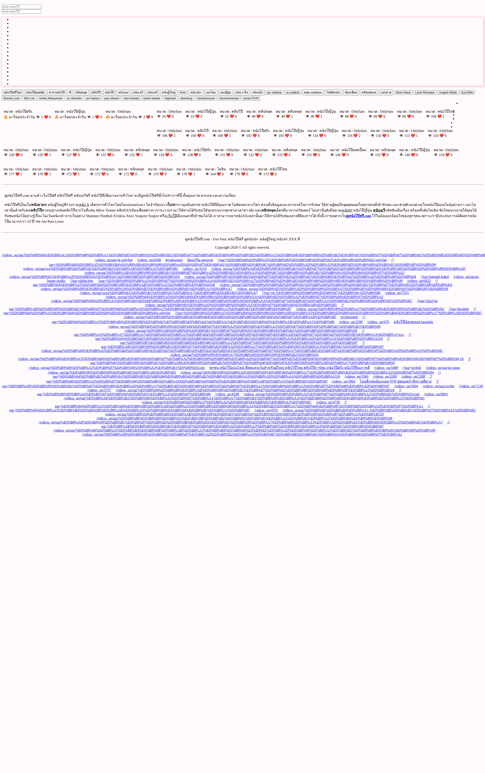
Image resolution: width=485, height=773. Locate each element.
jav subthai (274, 92)
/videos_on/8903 (436, 394)
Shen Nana (403, 92)
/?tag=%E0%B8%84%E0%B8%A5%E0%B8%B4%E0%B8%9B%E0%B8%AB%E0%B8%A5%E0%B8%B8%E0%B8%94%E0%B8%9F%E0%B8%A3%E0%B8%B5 (219, 408)
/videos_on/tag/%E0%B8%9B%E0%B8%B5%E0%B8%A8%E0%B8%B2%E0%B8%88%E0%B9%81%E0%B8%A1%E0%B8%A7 (136, 289)
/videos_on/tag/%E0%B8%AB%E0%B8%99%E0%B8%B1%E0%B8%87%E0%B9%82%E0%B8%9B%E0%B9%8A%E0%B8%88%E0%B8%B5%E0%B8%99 (240, 330)
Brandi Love (11, 98)
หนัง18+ (196, 92)
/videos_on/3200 (385, 376)
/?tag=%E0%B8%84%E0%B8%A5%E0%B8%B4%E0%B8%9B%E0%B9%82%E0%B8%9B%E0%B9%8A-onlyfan (302, 260)
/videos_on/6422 (419, 281)
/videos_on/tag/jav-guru (443, 368)
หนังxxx (123, 92)
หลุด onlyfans (313, 92)
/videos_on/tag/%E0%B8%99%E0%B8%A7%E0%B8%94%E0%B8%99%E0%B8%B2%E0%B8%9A (370, 309)
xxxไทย (211, 92)
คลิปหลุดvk (369, 92)
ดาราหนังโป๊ (57, 92)
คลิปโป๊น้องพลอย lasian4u (413, 322)
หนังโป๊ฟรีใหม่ (13, 92)
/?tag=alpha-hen (81, 281)
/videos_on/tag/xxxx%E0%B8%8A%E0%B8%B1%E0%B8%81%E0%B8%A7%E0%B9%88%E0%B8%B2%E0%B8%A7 (169, 293)
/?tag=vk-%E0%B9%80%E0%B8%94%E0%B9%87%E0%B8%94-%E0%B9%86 (321, 293)
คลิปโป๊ (96, 92)
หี (70, 92)
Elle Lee (29, 98)
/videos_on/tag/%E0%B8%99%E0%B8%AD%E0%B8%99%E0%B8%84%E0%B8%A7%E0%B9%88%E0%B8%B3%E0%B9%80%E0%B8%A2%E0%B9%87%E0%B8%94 (307, 372)
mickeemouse (206, 98)
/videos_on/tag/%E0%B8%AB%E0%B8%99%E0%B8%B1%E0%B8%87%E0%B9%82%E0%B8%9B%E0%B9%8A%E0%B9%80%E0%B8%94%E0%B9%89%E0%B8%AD (338, 269)
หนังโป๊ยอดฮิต (35, 92)
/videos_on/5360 (356, 376)
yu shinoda (74, 98)
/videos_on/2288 (413, 376)
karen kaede (151, 98)
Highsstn (170, 98)
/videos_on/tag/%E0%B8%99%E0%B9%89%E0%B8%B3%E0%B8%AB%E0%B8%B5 (112, 372)
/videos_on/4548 (149, 260)
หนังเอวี (138, 92)
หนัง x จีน (241, 92)
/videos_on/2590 (351, 322)
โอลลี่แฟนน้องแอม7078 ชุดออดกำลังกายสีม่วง (396, 381)
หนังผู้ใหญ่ (168, 92)
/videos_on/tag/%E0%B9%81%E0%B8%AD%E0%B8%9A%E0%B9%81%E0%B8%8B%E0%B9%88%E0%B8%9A (94, 277)
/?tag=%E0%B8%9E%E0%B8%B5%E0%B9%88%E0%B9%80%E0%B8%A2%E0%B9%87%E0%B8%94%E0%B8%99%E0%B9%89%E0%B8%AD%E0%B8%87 (255, 341)
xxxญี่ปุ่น (225, 92)
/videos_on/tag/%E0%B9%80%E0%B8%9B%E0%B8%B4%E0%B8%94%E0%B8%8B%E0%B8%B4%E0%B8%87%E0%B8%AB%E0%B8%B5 (230, 317)
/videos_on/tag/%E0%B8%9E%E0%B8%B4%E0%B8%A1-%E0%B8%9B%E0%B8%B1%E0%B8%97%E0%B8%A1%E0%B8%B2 (379, 410)
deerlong (186, 98)
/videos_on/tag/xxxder (439, 386)
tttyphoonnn (174, 260)
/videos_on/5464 (406, 386)
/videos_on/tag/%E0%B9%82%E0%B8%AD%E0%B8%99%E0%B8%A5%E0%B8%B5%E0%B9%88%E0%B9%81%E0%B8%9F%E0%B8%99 (342, 289)
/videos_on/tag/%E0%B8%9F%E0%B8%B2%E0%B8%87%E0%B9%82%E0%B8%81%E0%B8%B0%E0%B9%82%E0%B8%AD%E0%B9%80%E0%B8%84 (300, 277)
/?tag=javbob (411, 368)
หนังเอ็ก (257, 92)
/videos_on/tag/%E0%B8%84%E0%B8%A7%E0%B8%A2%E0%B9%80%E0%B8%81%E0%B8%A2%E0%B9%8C (227, 402)
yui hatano (93, 98)
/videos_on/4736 (328, 402)
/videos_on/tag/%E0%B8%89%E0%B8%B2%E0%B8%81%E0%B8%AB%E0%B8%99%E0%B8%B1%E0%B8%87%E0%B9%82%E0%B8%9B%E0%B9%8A (335, 285)
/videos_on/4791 (266, 410)
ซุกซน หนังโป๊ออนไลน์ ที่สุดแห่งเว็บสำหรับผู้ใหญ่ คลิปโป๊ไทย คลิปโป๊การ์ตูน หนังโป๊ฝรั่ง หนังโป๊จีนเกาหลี (289, 368)
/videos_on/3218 (195, 269)
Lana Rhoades (425, 92)
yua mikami (111, 98)
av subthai (293, 92)
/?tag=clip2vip (427, 301)
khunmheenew (229, 98)
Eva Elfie (467, 92)
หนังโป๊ (109, 92)
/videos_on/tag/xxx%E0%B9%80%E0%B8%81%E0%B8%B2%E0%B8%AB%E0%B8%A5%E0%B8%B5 (100, 269)
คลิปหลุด (81, 92)
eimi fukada (131, 98)
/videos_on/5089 (386, 368)
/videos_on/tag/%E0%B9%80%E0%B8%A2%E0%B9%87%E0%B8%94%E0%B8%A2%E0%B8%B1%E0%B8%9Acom (117, 368)
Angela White (448, 92)
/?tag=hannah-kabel (435, 277)
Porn (183, 92)
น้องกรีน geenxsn (200, 260)
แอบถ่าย (386, 92)
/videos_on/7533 (397, 293)
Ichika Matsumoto (50, 98)
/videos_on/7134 (471, 386)
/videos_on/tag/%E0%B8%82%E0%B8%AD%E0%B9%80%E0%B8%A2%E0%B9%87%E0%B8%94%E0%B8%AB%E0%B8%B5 (241, 305)
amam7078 (250, 98)
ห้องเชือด (351, 92)
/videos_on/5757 (99, 390)
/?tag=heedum (459, 309)
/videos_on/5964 (343, 381)
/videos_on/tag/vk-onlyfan (113, 260)
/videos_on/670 (378, 322)
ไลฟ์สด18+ (333, 92)
